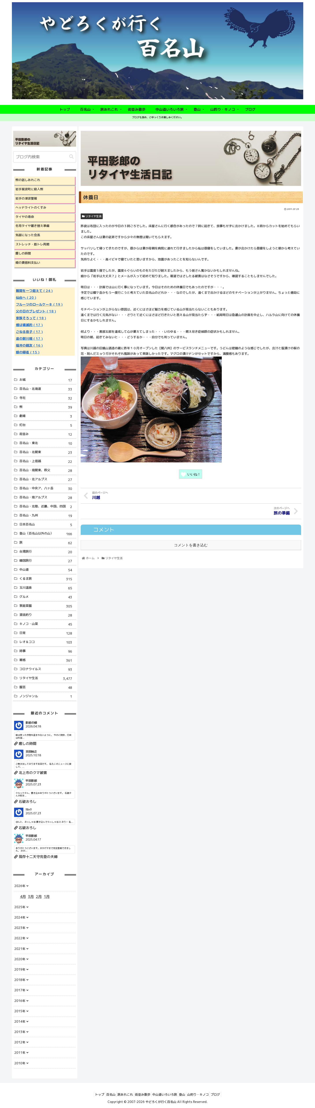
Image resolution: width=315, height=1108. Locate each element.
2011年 (19, 1052)
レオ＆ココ (47, 642)
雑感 (47, 660)
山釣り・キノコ (204, 1094)
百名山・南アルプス (47, 498)
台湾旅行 (47, 552)
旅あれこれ (121, 1094)
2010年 (19, 1063)
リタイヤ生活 (92, 216)
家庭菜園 (47, 606)
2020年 (19, 959)
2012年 (19, 1042)
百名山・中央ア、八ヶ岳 (47, 488)
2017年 (19, 990)
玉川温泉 (47, 588)
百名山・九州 (47, 516)
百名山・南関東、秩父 (47, 470)
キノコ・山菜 (47, 624)
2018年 (19, 980)
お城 (47, 380)
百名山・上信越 (47, 461)
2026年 (19, 886)
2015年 (19, 1011)
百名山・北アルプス (47, 479)
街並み (47, 434)
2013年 (19, 1032)
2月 (39, 896)
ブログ (224, 1094)
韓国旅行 (47, 561)
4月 (23, 896)
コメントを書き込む (191, 544)
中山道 (47, 570)
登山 (186, 1094)
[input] (44, 157)
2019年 (19, 969)
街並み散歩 (141, 1094)
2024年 (19, 917)
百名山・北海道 (47, 389)
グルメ (47, 597)
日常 (47, 633)
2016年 (19, 1001)
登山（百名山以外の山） (47, 534)
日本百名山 (47, 525)
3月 (31, 896)
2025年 (19, 907)
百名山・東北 (47, 443)
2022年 (19, 938)
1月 (47, 896)
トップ (90, 1094)
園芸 (47, 687)
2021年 (19, 949)
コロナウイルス (47, 669)
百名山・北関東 (47, 452)
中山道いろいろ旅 (166, 1094)
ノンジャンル (47, 696)
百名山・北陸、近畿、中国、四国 (47, 507)
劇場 (47, 416)
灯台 (47, 425)
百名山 (104, 1094)
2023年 (19, 928)
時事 (47, 651)
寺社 (47, 398)
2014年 (19, 1021)
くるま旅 (47, 579)
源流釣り (47, 615)
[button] (71, 156)
